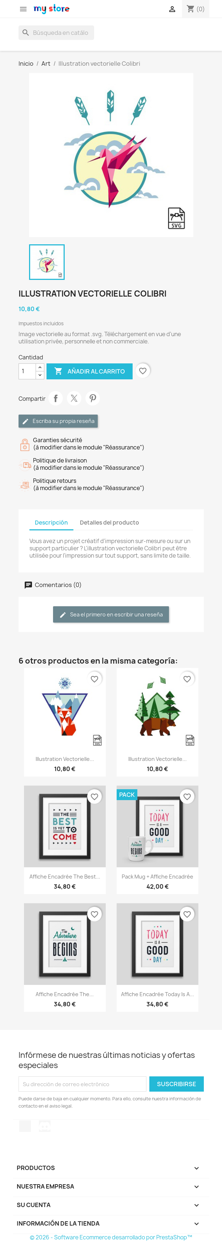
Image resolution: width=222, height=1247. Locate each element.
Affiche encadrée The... (65, 994)
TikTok (25, 1126)
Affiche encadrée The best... (64, 876)
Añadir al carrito (89, 371)
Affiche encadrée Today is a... (157, 994)
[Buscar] (56, 32)
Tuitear (74, 398)
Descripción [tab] (51, 522)
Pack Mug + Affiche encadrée (157, 876)
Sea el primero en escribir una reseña (111, 615)
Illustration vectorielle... (65, 758)
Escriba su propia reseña (58, 421)
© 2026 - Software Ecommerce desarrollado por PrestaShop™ (111, 1237)
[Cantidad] (27, 371)
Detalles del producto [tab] (109, 522)
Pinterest (92, 398)
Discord (45, 1126)
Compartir (55, 398)
